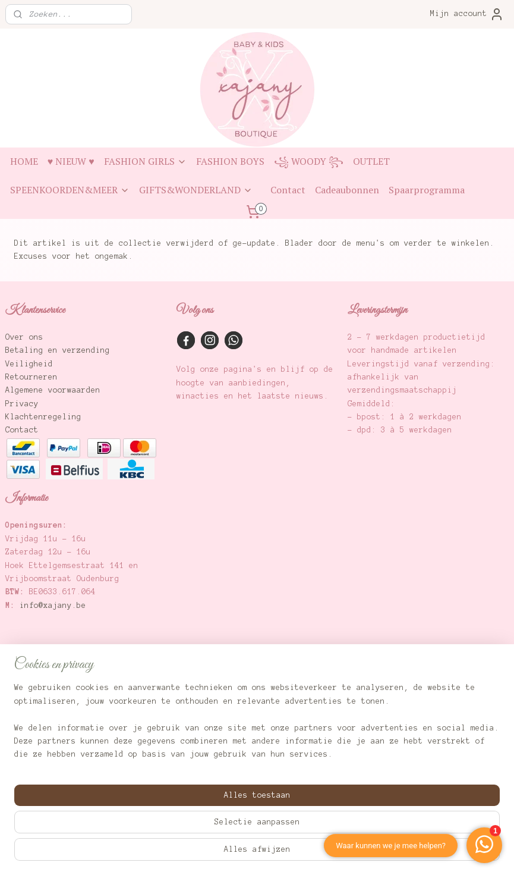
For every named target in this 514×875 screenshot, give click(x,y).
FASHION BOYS (230, 161)
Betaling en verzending (57, 350)
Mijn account (467, 14)
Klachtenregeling (43, 417)
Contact (287, 189)
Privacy (22, 404)
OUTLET (371, 161)
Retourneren (31, 377)
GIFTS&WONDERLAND (196, 189)
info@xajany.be (53, 605)
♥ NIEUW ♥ (71, 161)
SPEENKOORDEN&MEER (70, 189)
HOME (24, 161)
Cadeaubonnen (347, 189)
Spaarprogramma (427, 189)
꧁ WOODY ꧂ (308, 161)
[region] (178, 814)
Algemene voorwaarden (52, 390)
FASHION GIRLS (145, 161)
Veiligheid (29, 364)
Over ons (24, 337)
